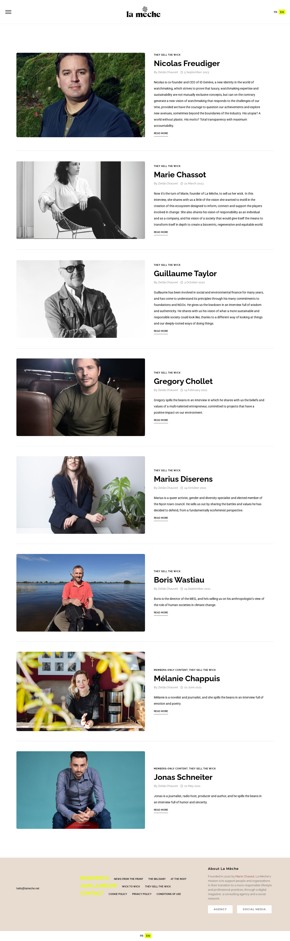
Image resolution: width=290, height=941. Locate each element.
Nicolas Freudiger (187, 63)
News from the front (128, 879)
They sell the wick (167, 56)
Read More (161, 134)
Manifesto (94, 879)
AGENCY (220, 910)
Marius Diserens (183, 479)
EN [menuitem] (282, 12)
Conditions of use (169, 894)
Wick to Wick (131, 887)
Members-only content (171, 671)
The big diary (157, 879)
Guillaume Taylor (185, 274)
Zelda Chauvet (168, 72)
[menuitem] (275, 12)
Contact (92, 894)
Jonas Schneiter (183, 777)
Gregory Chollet (183, 381)
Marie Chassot (180, 175)
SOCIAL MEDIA (254, 910)
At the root (178, 879)
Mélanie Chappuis (187, 679)
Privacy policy (141, 894)
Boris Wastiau (179, 580)
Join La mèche (98, 886)
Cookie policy (118, 894)
